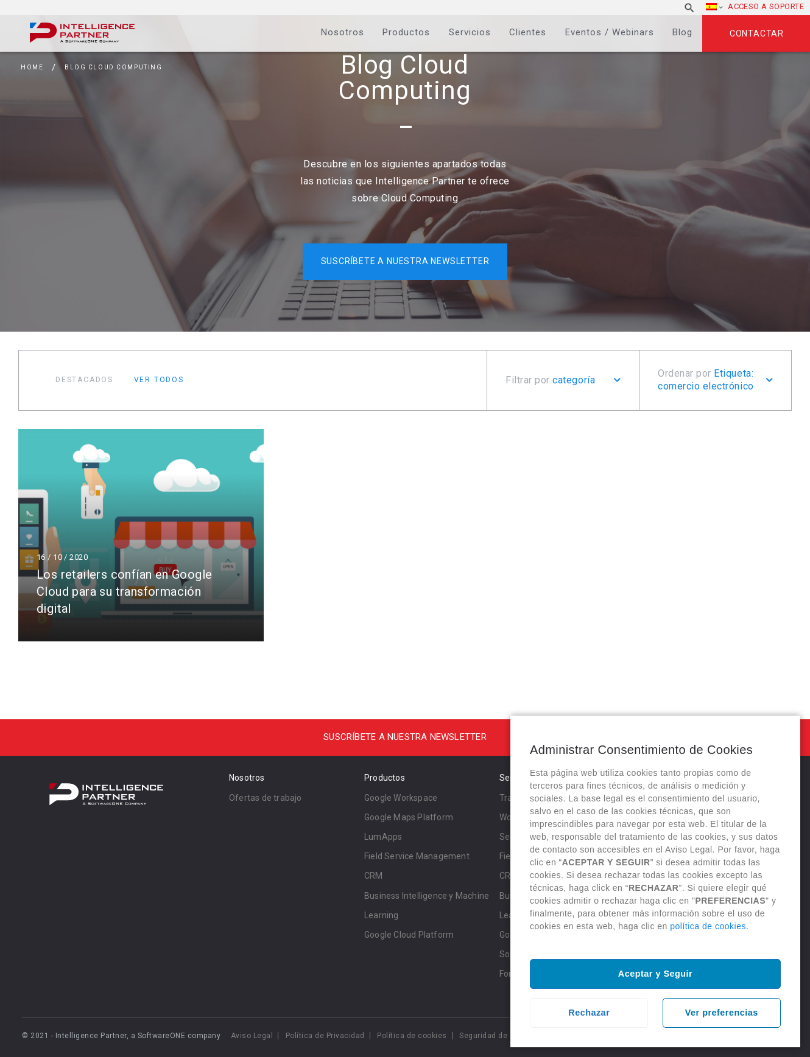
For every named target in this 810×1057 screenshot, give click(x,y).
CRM (373, 876)
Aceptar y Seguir (655, 974)
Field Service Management (417, 856)
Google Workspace (400, 798)
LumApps (383, 837)
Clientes (527, 32)
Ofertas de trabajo (265, 798)
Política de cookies (412, 1035)
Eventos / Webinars (609, 32)
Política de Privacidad (325, 1035)
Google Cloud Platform (409, 935)
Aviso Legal (252, 1035)
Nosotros (342, 32)
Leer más (141, 535)
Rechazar (589, 1012)
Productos (406, 32)
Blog (682, 32)
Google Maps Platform (408, 817)
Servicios (470, 32)
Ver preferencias (721, 1012)
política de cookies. (709, 926)
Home (32, 67)
